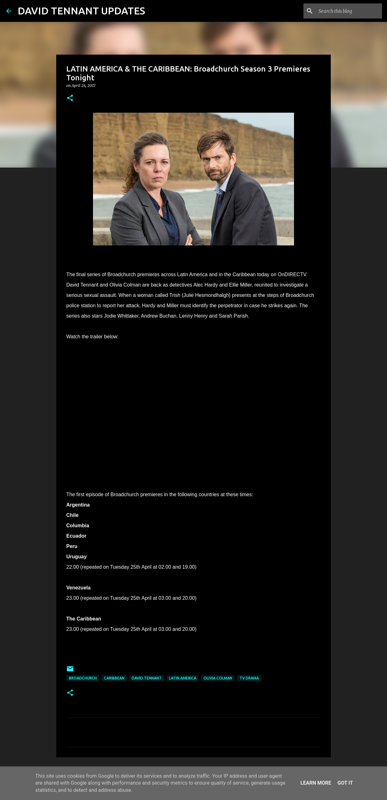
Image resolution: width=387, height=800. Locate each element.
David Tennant (147, 678)
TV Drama (249, 678)
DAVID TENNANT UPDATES (81, 10)
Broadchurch (83, 678)
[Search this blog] (349, 11)
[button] (70, 98)
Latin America (182, 678)
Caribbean (114, 678)
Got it (345, 783)
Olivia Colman (218, 678)
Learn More (315, 783)
